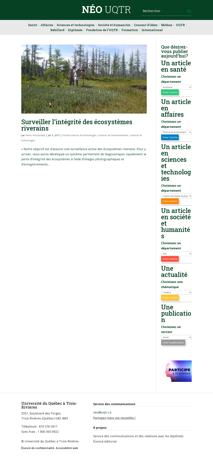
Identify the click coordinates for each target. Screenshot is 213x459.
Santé (32, 25)
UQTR (180, 25)
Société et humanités (114, 25)
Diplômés (75, 30)
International (152, 30)
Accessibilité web (67, 448)
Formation (129, 30)
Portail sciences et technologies (79, 135)
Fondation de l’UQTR (102, 30)
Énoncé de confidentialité (37, 448)
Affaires (47, 25)
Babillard (57, 30)
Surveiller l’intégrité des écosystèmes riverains (76, 125)
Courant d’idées (145, 25)
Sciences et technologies (75, 25)
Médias (166, 25)
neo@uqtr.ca (102, 412)
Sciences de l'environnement (113, 135)
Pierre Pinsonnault (35, 135)
